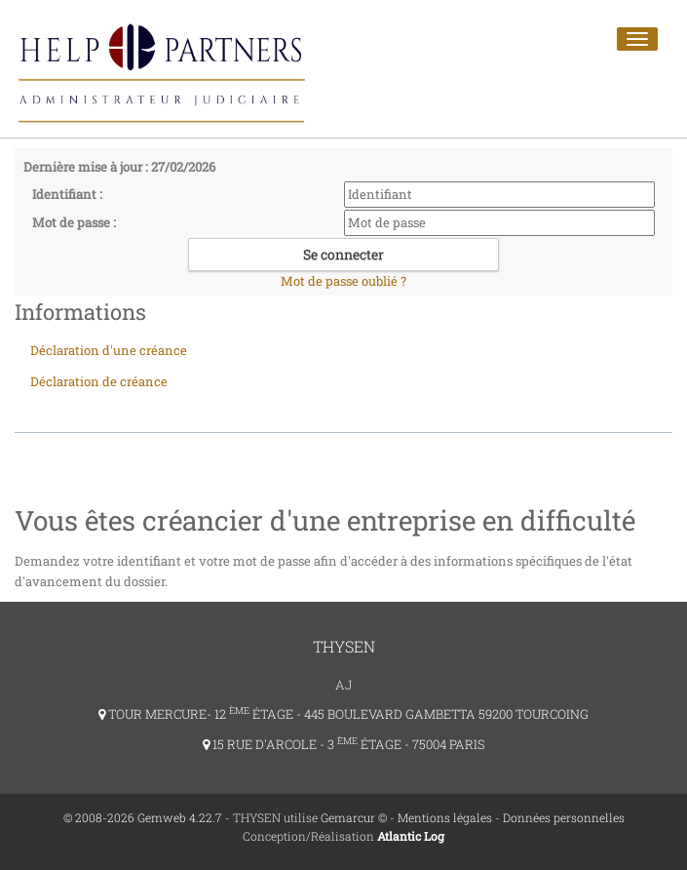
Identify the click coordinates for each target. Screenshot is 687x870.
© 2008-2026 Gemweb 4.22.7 (142, 817)
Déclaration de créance (99, 381)
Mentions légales (445, 817)
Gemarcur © (354, 817)
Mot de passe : (74, 222)
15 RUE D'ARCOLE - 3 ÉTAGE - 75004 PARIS (344, 744)
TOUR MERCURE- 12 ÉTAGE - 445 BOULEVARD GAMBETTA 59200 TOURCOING (343, 714)
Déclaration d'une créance (108, 350)
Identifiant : (67, 194)
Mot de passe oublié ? (343, 281)
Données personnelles (564, 817)
